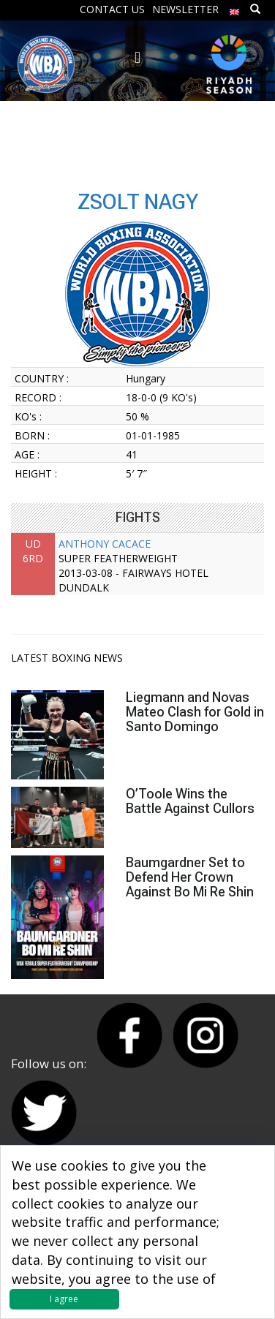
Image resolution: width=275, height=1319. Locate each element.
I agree (64, 1299)
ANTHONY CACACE (105, 544)
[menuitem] (234, 8)
